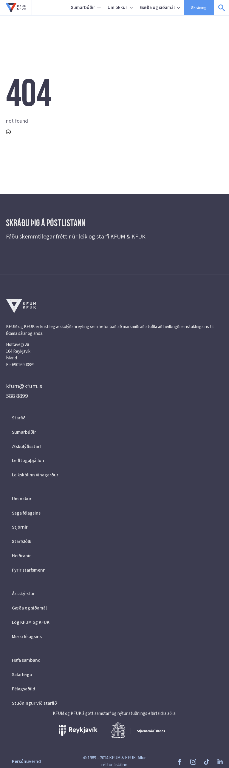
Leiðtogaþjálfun (28, 460)
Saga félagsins (26, 513)
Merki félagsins (27, 636)
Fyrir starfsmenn (29, 570)
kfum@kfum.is (24, 386)
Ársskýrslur (23, 593)
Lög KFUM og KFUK (30, 622)
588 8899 (17, 396)
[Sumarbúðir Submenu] (99, 8)
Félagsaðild (23, 689)
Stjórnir (20, 527)
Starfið (19, 418)
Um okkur (117, 7)
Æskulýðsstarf (26, 446)
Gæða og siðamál (157, 7)
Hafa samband (26, 660)
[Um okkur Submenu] (131, 8)
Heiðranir (21, 555)
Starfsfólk (21, 541)
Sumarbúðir (83, 7)
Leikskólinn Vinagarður (35, 475)
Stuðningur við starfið (34, 703)
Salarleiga (22, 674)
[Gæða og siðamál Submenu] (179, 8)
